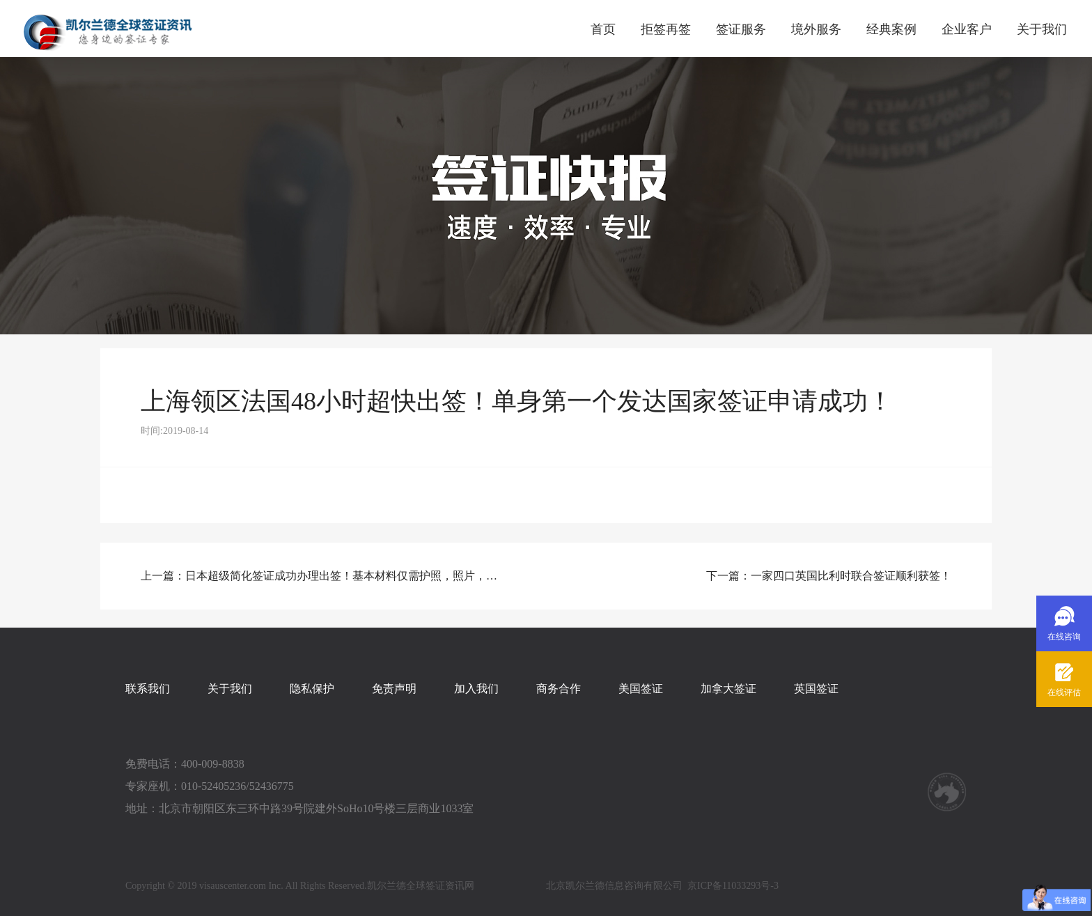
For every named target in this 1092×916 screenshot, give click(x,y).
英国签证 (816, 688)
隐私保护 (312, 688)
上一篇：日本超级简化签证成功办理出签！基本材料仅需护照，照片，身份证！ (323, 576)
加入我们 (476, 688)
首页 (603, 29)
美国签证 (640, 688)
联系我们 (147, 688)
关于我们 (1042, 29)
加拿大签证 (728, 688)
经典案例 (891, 29)
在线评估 (1064, 692)
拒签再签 (666, 29)
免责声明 (394, 688)
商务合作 (558, 688)
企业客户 (967, 29)
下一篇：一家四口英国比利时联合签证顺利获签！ (828, 576)
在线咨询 (1064, 637)
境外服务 (816, 29)
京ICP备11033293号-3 (733, 885)
